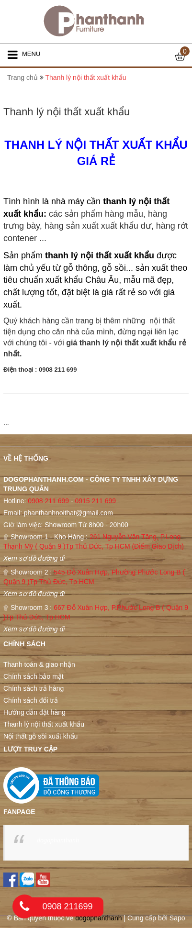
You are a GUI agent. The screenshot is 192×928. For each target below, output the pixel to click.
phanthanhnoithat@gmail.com (68, 513)
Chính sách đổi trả (30, 700)
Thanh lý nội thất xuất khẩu (43, 724)
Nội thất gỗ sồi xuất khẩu (40, 736)
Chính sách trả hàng (33, 688)
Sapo (177, 918)
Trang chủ (22, 77)
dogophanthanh (58, 840)
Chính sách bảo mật (33, 676)
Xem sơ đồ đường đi (34, 558)
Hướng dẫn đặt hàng (34, 712)
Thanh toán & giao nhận (39, 664)
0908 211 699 (48, 501)
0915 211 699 (95, 501)
